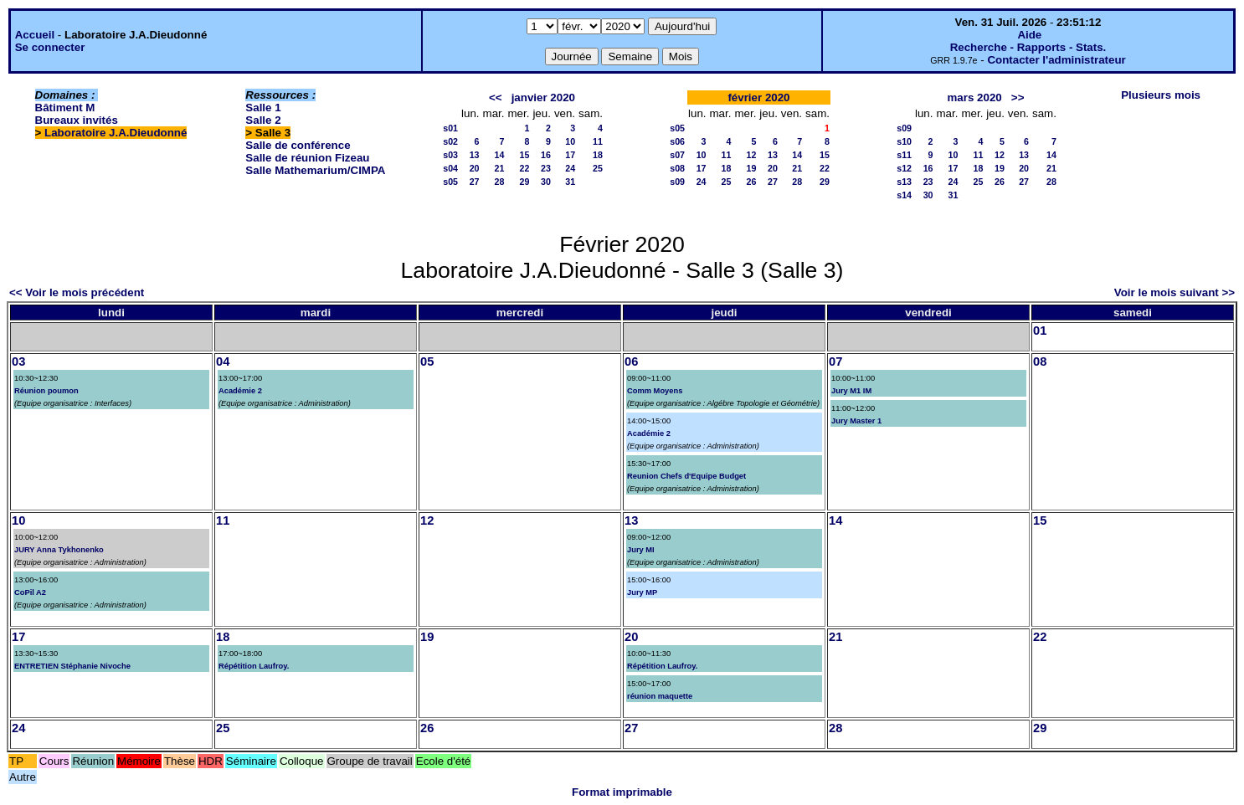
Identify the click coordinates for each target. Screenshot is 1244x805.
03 (18, 361)
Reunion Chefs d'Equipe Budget (686, 476)
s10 (904, 141)
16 (546, 155)
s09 (677, 182)
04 (222, 361)
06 (631, 361)
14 (500, 155)
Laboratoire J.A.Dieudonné (115, 132)
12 (752, 155)
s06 (677, 141)
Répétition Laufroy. (253, 666)
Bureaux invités (76, 120)
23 (546, 168)
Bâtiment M (65, 107)
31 (570, 182)
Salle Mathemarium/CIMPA (315, 170)
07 (835, 361)
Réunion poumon (46, 391)
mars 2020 (975, 97)
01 (1039, 330)
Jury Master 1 (856, 421)
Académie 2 (240, 391)
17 (570, 155)
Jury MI (641, 550)
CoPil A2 (30, 592)
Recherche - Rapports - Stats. (1028, 47)
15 (525, 155)
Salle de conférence (297, 145)
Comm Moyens (654, 391)
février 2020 (758, 97)
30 (546, 182)
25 (598, 168)
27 (475, 182)
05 (427, 361)
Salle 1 (262, 107)
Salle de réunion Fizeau (307, 157)
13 (475, 155)
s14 (904, 195)
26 (752, 182)
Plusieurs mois (1160, 95)
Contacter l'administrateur (1056, 60)
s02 (450, 141)
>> (1018, 97)
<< (495, 97)
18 (598, 155)
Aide (1029, 34)
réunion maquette (659, 696)
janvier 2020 (543, 97)
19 (752, 168)
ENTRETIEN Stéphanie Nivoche (72, 666)
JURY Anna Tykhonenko (59, 550)
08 (1039, 361)
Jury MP (642, 592)
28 (500, 182)
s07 (677, 155)
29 (525, 182)
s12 (904, 168)
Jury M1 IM (851, 391)
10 (570, 141)
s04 (450, 168)
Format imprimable (622, 792)
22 (525, 168)
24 (570, 168)
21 (500, 168)
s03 (450, 155)
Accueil (34, 34)
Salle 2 (262, 120)
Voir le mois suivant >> (1174, 292)
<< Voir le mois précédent (76, 292)
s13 (904, 182)
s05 (450, 182)
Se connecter (50, 47)
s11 (904, 155)
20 (475, 168)
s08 (677, 168)
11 (598, 141)
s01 (450, 128)
